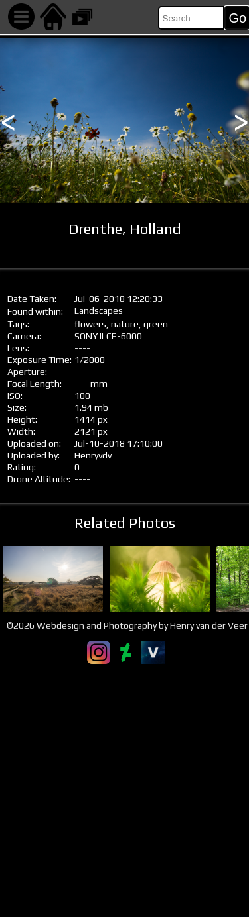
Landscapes (98, 310)
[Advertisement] (124, 790)
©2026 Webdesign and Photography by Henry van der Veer (127, 625)
